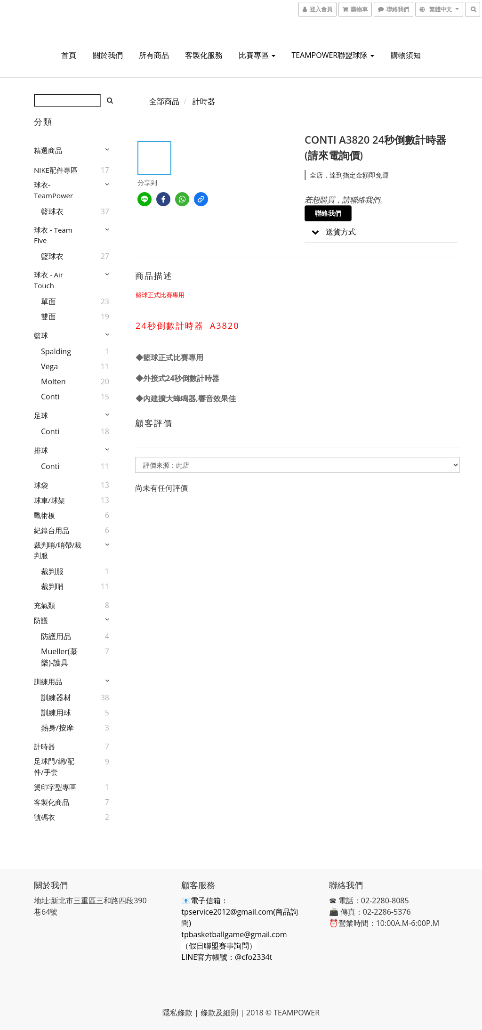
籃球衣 (52, 211)
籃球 (41, 335)
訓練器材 (56, 697)
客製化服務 (204, 55)
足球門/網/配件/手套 (54, 766)
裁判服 (52, 571)
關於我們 (108, 55)
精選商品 (48, 150)
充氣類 (44, 605)
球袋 (41, 485)
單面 (48, 301)
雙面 (48, 316)
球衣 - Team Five (53, 235)
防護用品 (56, 636)
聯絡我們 (328, 213)
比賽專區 (257, 55)
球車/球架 (49, 500)
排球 (41, 450)
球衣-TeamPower (53, 190)
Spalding (56, 351)
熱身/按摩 (57, 727)
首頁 (68, 55)
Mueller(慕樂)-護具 (59, 657)
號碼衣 (44, 817)
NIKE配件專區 (56, 170)
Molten (53, 381)
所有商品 (154, 55)
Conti (50, 396)
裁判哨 (52, 586)
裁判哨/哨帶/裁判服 (57, 550)
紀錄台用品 (51, 530)
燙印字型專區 (55, 787)
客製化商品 (51, 802)
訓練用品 (48, 681)
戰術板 (44, 515)
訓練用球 (56, 712)
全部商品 (164, 101)
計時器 (44, 746)
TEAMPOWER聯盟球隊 (332, 55)
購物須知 (406, 55)
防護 (41, 620)
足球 (41, 415)
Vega (49, 366)
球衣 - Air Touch (48, 280)
